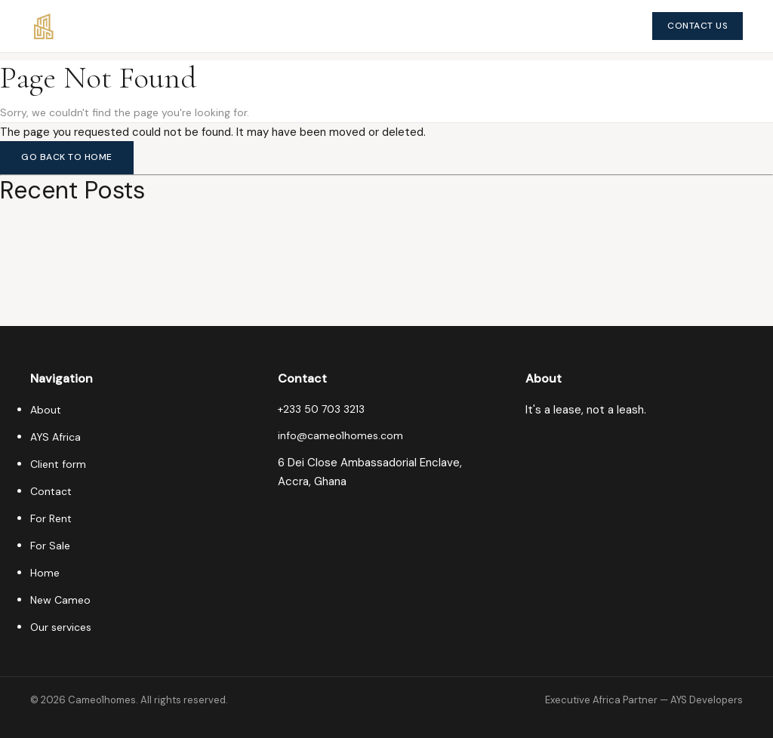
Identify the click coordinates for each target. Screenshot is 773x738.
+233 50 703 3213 (321, 409)
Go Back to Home (66, 157)
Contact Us (697, 26)
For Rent (51, 518)
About (45, 410)
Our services (60, 627)
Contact (51, 491)
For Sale (50, 545)
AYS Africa (55, 437)
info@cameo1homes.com (340, 435)
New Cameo (60, 600)
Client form (58, 464)
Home (45, 573)
